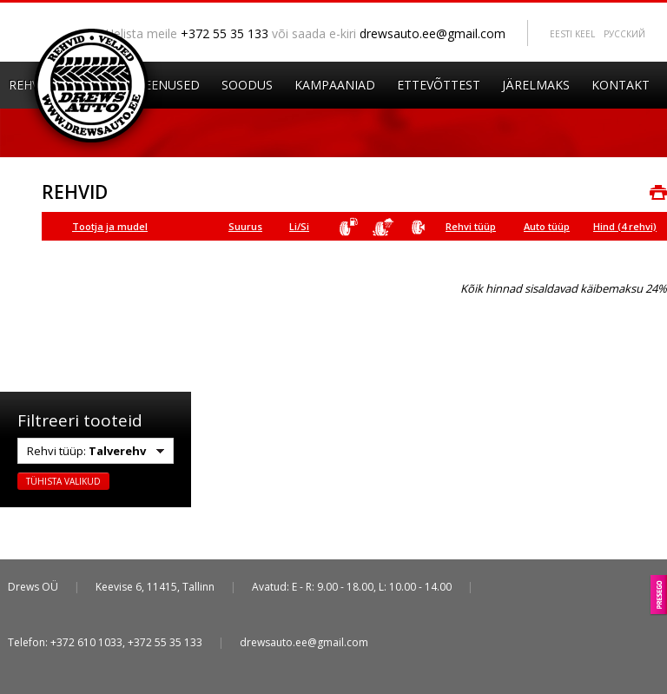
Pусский (624, 34)
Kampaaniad (334, 84)
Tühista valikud (63, 481)
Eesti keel (572, 34)
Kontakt (620, 84)
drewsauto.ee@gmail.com (432, 33)
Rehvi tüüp (471, 226)
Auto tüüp (547, 226)
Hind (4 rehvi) (625, 226)
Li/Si (299, 226)
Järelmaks (536, 84)
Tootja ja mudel (110, 226)
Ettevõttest (438, 84)
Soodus (247, 84)
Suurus (245, 226)
